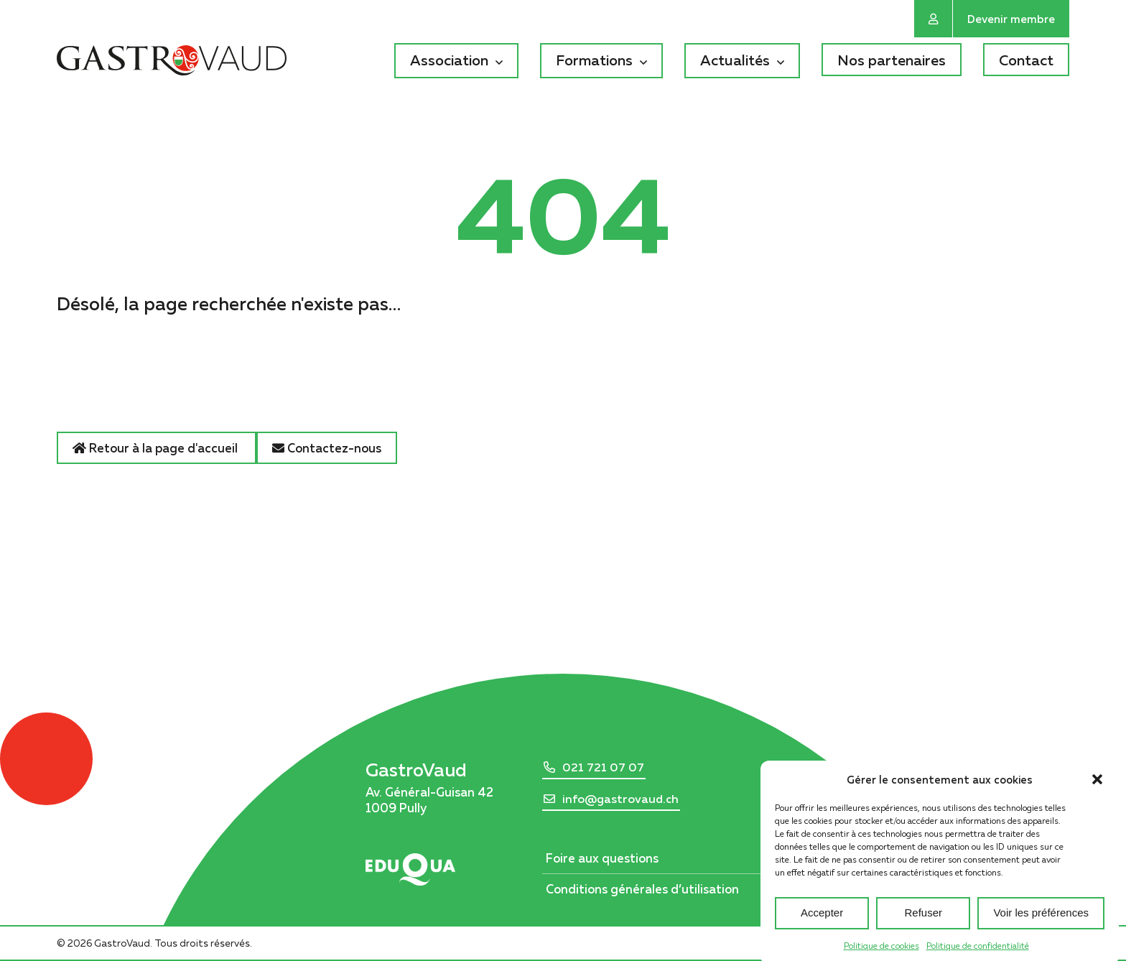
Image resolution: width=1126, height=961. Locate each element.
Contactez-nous (326, 447)
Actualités (735, 59)
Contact (1026, 59)
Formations (594, 59)
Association (449, 59)
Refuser (924, 923)
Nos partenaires (891, 59)
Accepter (822, 923)
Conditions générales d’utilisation (642, 888)
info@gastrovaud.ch (620, 798)
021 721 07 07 (603, 767)
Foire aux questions (602, 857)
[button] (1097, 789)
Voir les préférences (1041, 923)
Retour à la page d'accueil (157, 447)
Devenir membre (1011, 18)
